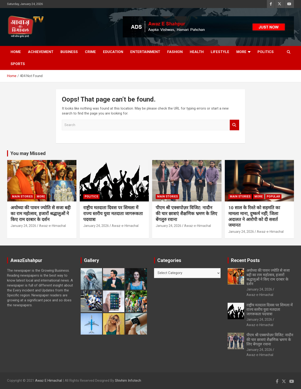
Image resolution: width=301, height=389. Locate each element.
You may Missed (28, 153)
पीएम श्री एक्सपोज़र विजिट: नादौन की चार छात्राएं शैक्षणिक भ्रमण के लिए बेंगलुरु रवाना (186, 213)
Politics (265, 52)
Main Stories (22, 196)
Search (234, 125)
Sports (18, 64)
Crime (90, 52)
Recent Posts (245, 260)
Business (69, 52)
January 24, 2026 (23, 226)
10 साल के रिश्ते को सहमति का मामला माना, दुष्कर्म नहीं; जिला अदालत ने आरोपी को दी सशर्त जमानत (254, 216)
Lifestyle (220, 52)
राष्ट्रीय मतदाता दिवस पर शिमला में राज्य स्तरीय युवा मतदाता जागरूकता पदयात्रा (113, 213)
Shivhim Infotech (128, 380)
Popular (273, 196)
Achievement (40, 52)
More (241, 52)
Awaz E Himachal (48, 380)
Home (16, 52)
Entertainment (145, 52)
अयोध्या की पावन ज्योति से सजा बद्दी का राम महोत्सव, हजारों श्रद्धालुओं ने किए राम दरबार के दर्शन (41, 213)
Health (197, 52)
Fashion (175, 52)
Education (113, 52)
